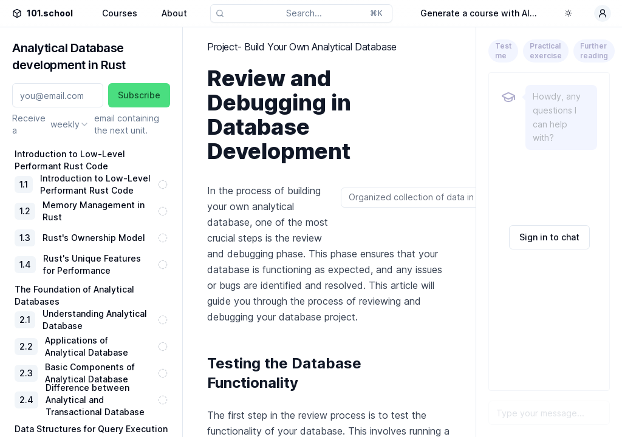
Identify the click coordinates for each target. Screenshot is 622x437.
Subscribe (139, 95)
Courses (119, 13)
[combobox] (69, 124)
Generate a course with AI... (478, 13)
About (174, 13)
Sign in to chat (549, 237)
